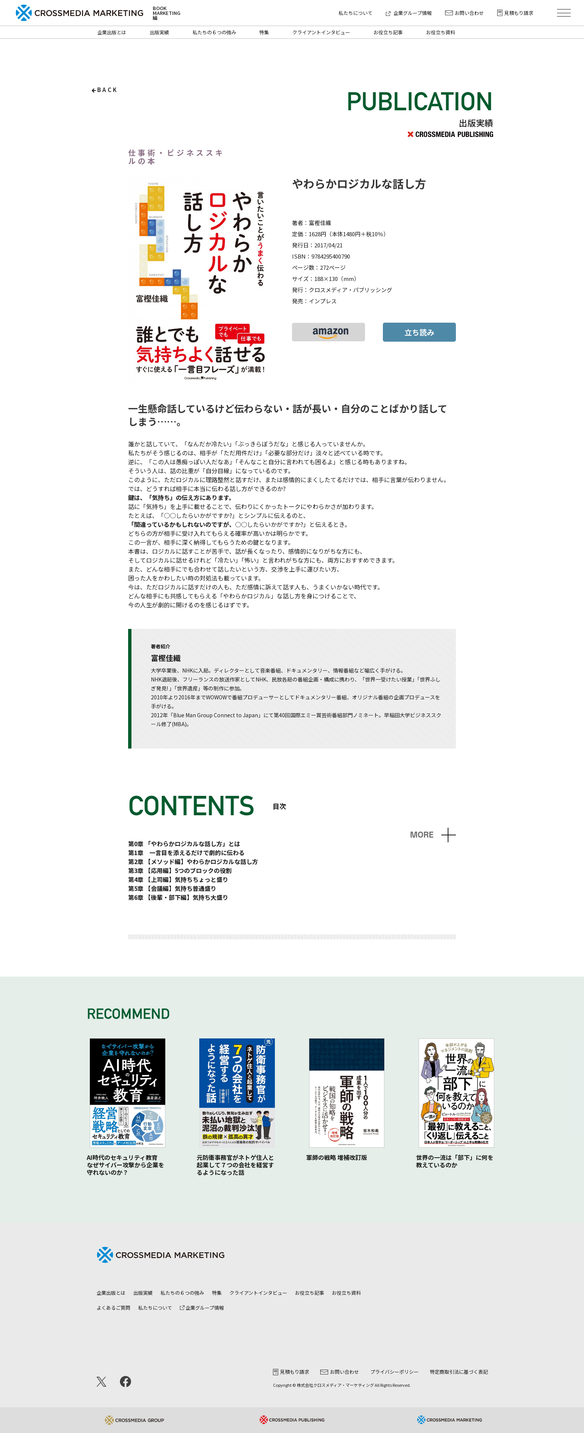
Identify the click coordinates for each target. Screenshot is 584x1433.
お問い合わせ (464, 12)
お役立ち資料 (440, 32)
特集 (264, 32)
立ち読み (419, 332)
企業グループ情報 (409, 12)
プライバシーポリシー (394, 1371)
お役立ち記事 (388, 32)
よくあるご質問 (113, 1307)
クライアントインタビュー (321, 32)
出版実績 (159, 32)
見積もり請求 (515, 12)
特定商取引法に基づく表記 (459, 1371)
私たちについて (355, 12)
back (107, 90)
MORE (422, 835)
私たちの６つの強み (214, 32)
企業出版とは (111, 32)
